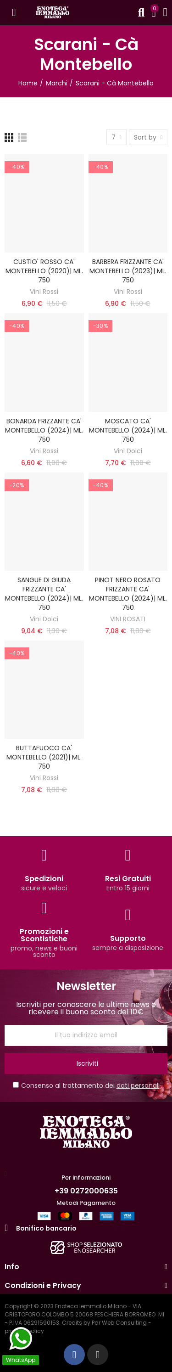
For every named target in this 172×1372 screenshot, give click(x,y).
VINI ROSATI (127, 619)
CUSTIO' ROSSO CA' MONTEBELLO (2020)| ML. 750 (44, 271)
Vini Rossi (44, 291)
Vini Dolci (128, 450)
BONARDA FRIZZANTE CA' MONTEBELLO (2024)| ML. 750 (44, 430)
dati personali (138, 1085)
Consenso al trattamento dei (86, 1085)
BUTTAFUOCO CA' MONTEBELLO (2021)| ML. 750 (44, 757)
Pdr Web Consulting (119, 1323)
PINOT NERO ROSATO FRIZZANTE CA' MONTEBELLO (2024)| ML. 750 (128, 593)
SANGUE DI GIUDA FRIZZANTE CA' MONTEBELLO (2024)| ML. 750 (44, 593)
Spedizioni (44, 878)
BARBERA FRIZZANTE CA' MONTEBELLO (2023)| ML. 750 (127, 271)
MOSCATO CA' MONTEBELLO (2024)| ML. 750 (128, 430)
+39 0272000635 (86, 1191)
